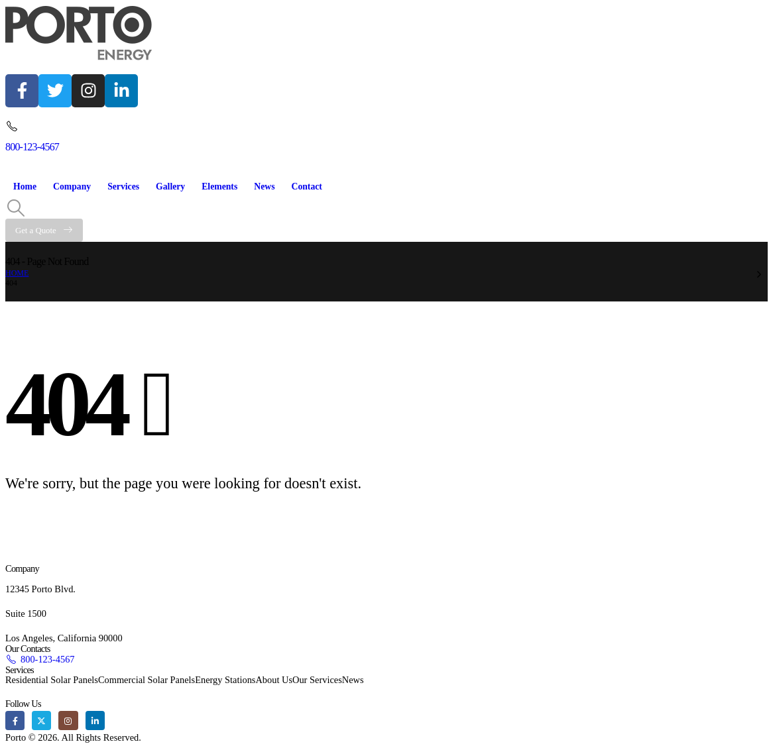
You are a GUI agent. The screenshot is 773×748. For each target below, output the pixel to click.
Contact (306, 186)
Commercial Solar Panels (146, 679)
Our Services (317, 679)
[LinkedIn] (95, 720)
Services (123, 186)
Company (72, 186)
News (264, 186)
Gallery (170, 186)
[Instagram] (68, 720)
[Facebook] (15, 720)
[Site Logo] (78, 33)
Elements (219, 186)
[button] (15, 209)
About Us (273, 679)
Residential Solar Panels (51, 679)
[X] (41, 720)
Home (24, 186)
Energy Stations (225, 679)
